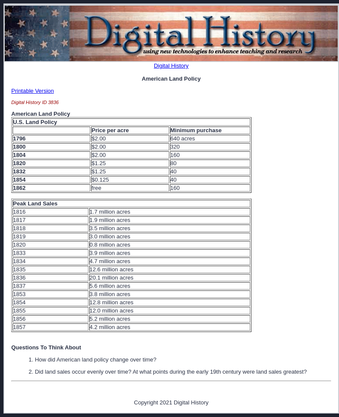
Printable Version (32, 91)
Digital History (171, 65)
